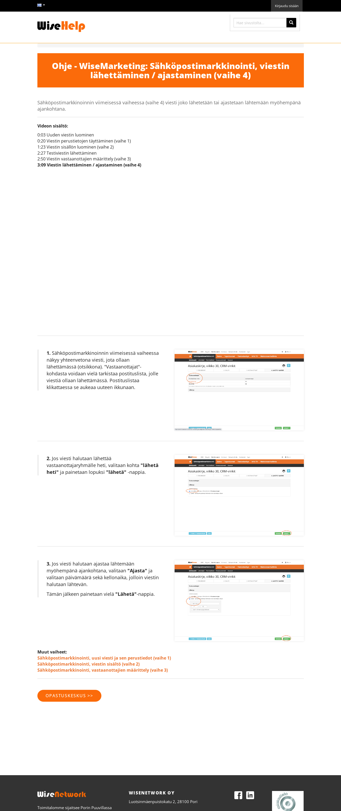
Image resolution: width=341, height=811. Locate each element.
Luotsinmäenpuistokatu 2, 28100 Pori (163, 801)
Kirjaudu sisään (287, 5)
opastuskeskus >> (69, 696)
